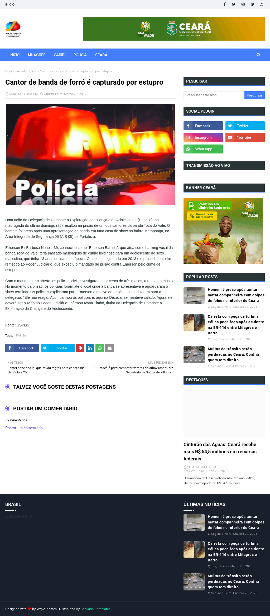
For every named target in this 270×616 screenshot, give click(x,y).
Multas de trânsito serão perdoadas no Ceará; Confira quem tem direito (233, 354)
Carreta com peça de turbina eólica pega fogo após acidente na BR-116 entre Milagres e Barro (236, 324)
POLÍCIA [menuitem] (80, 55)
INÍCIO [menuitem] (14, 55)
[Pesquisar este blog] (214, 95)
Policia (32, 71)
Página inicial (15, 71)
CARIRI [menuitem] (59, 55)
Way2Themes (46, 609)
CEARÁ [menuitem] (101, 55)
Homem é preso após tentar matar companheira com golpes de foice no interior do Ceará (236, 295)
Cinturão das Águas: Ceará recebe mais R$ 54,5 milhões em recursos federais (220, 451)
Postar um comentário (24, 428)
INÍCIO (10, 4)
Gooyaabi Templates (95, 609)
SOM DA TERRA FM (23, 94)
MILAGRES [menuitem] (36, 55)
